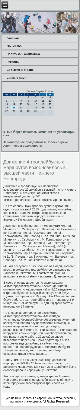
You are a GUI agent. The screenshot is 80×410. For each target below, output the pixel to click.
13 (6, 104)
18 (43, 104)
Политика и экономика (23, 54)
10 (35, 101)
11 (43, 101)
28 (14, 111)
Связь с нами (16, 77)
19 (50, 104)
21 (14, 108)
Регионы (13, 62)
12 (50, 101)
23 (28, 108)
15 (21, 104)
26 (50, 108)
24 (35, 108)
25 (43, 108)
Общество (14, 46)
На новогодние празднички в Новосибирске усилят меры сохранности (35, 143)
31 (35, 111)
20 (6, 108)
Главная (13, 38)
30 (28, 111)
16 (28, 104)
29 (21, 111)
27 (6, 111)
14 (14, 104)
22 (21, 108)
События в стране (20, 69)
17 (35, 104)
